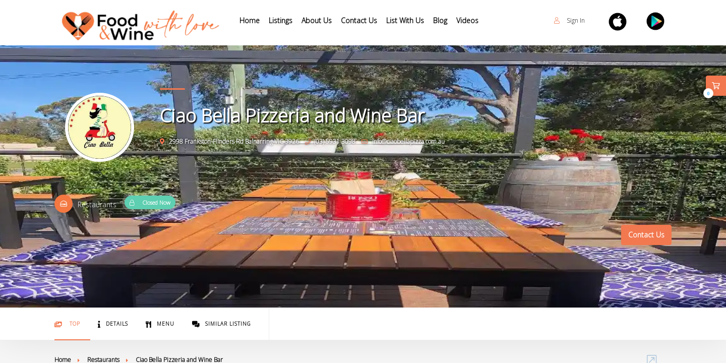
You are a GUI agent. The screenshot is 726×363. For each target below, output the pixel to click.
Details (113, 324)
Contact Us (359, 20)
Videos (467, 20)
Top (67, 324)
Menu (160, 324)
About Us (316, 20)
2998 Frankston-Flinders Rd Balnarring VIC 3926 (229, 141)
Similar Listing (221, 324)
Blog (440, 20)
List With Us (405, 20)
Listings (280, 20)
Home (249, 20)
